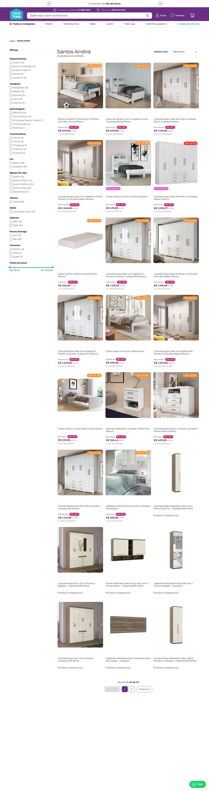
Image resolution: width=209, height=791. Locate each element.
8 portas (19, 86)
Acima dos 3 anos (24, 202)
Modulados (20, 78)
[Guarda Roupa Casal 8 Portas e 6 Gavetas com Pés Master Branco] (176, 244)
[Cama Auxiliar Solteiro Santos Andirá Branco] (80, 244)
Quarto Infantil (22, 171)
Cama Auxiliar (21, 115)
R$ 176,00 (15, 261)
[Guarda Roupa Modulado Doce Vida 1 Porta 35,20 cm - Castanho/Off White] (176, 474)
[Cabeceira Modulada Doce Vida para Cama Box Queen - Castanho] (128, 624)
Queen (18, 247)
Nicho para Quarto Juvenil (28, 111)
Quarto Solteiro (23, 175)
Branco (19, 154)
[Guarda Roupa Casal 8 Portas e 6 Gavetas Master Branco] (176, 167)
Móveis (18, 65)
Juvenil (18, 53)
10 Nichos (19, 140)
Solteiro (18, 240)
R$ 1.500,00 (47, 261)
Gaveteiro (19, 68)
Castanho (20, 157)
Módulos (19, 103)
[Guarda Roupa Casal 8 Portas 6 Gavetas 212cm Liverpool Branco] (176, 90)
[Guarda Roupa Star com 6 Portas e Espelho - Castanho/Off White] (80, 550)
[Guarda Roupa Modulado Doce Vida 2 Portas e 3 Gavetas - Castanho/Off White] (176, 624)
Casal (17, 244)
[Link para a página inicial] (12, 32)
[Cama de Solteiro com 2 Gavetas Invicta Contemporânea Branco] (128, 90)
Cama (17, 90)
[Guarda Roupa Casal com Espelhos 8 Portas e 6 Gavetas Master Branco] (176, 321)
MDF (17, 212)
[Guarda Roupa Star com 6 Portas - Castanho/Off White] (80, 624)
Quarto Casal (22, 179)
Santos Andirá (23, 32)
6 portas (19, 93)
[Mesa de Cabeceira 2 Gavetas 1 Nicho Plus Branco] (128, 397)
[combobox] (89, 15)
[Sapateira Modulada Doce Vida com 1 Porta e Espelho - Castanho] (176, 550)
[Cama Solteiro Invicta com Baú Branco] (128, 167)
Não (17, 230)
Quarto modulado (24, 57)
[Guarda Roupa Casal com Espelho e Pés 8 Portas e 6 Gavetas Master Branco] (80, 167)
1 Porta (18, 132)
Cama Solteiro (22, 107)
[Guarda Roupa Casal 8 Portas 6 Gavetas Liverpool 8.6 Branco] (80, 474)
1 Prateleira (20, 136)
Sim (17, 226)
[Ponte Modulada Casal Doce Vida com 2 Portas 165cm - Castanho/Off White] (128, 550)
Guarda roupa (22, 61)
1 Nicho (18, 128)
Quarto (18, 167)
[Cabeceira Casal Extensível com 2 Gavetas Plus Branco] (128, 474)
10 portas (19, 144)
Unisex (18, 192)
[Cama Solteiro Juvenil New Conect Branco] (80, 397)
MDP (18, 216)
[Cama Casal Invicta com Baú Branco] (128, 321)
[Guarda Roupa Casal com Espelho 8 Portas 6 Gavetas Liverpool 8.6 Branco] (128, 244)
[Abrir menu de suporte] (197, 784)
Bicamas (19, 119)
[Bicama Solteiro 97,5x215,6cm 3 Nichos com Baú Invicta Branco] (80, 90)
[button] (31, 49)
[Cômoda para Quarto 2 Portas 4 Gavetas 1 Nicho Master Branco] (176, 397)
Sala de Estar (21, 182)
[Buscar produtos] (147, 15)
